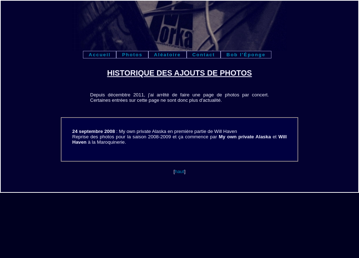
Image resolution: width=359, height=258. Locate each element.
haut (179, 171)
